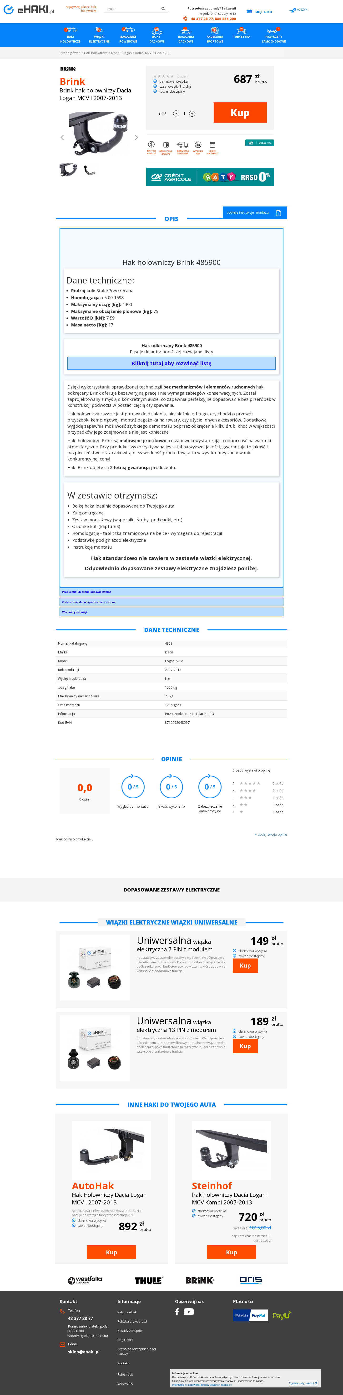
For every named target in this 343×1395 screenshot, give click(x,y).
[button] (63, 138)
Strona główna (70, 53)
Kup (240, 112)
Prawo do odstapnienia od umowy (136, 1351)
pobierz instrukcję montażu (254, 213)
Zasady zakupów (129, 1330)
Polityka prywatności (132, 1321)
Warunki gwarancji (74, 612)
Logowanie (125, 1383)
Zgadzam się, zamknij (303, 1383)
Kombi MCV (143, 53)
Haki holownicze (96, 53)
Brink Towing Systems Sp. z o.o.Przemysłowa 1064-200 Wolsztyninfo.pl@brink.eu (171, 593)
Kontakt (123, 1363)
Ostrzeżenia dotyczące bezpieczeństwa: (89, 602)
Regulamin (125, 1339)
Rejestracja (125, 1374)
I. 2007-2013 (163, 53)
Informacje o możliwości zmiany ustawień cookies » (202, 1384)
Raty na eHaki (127, 1312)
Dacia (115, 53)
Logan (127, 53)
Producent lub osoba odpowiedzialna (86, 592)
